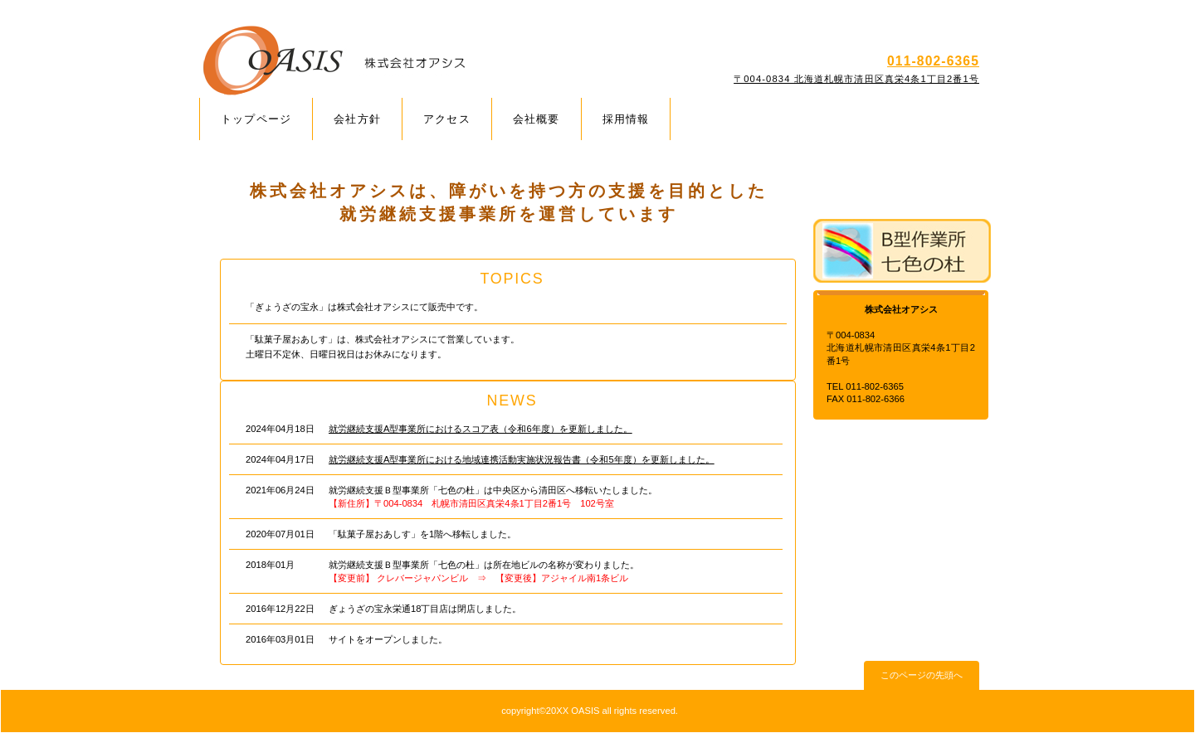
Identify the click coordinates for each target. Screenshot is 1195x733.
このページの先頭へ (921, 675)
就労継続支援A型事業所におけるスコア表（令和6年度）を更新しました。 (480, 429)
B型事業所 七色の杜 (902, 251)
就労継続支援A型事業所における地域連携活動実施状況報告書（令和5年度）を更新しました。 (522, 459)
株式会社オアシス (396, 61)
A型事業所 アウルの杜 (902, 184)
